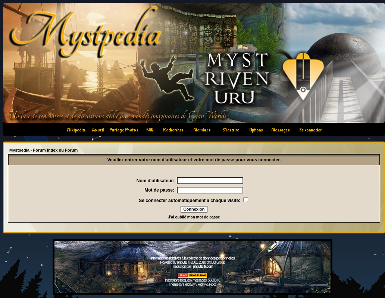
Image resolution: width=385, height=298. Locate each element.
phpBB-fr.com (203, 266)
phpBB (182, 262)
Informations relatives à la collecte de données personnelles (192, 258)
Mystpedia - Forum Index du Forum (43, 150)
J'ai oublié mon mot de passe (194, 217)
